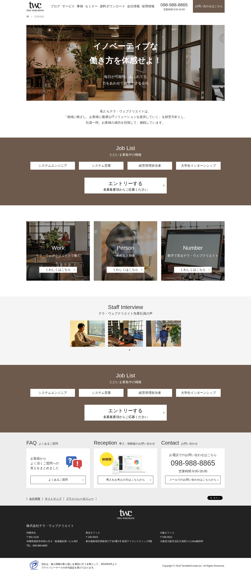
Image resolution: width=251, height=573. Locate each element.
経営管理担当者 (150, 165)
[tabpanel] (87, 333)
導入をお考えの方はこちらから (125, 479)
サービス (68, 6)
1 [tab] (129, 350)
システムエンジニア (52, 165)
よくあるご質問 (58, 479)
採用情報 (148, 6)
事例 (80, 6)
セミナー (91, 6)
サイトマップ (53, 498)
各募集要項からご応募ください (125, 186)
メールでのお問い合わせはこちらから (193, 479)
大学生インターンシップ (198, 165)
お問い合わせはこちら (209, 6)
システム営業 (101, 165)
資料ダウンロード (112, 6)
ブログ (55, 6)
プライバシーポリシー (80, 498)
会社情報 (133, 6)
